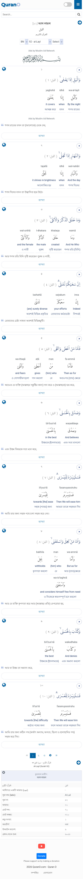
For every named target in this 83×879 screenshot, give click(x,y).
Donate (41, 856)
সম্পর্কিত (35, 873)
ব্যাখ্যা (42, 135)
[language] (4, 69)
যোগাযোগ (47, 873)
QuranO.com (39, 866)
